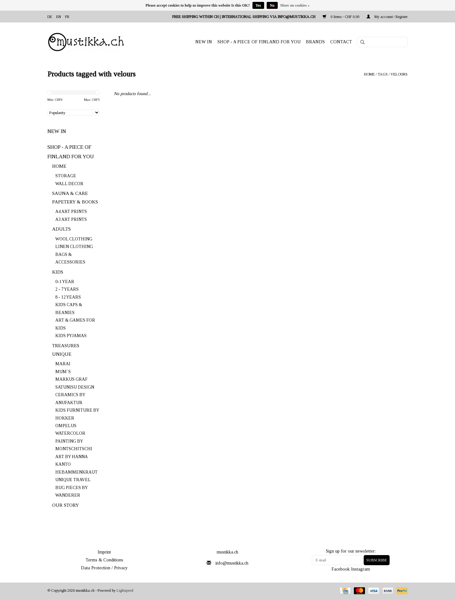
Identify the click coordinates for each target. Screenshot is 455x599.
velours (399, 74)
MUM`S (63, 371)
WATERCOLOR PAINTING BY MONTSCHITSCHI (73, 441)
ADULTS (61, 229)
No (272, 5)
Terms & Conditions (104, 560)
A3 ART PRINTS (71, 219)
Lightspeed (125, 590)
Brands (315, 41)
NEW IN (203, 41)
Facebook (340, 569)
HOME (59, 166)
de (49, 17)
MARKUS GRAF (71, 379)
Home (369, 74)
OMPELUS (65, 425)
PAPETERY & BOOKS (75, 201)
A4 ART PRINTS (71, 211)
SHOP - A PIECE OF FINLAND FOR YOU (258, 41)
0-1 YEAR (64, 281)
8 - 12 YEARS (68, 297)
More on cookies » (295, 5)
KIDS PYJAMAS (71, 335)
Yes (258, 5)
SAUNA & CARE (70, 193)
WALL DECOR (69, 183)
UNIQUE (61, 354)
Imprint (104, 552)
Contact (341, 41)
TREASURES (65, 345)
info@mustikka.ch (231, 563)
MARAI (62, 363)
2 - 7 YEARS (67, 289)
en (58, 17)
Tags (383, 74)
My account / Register (387, 17)
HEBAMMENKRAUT (76, 472)
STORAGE (65, 175)
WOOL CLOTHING (73, 239)
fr (67, 17)
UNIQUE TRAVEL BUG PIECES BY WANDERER (72, 487)
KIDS (57, 272)
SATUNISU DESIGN (74, 387)
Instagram (360, 569)
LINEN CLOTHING (74, 246)
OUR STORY (65, 505)
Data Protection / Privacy (104, 568)
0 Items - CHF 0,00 (341, 17)
